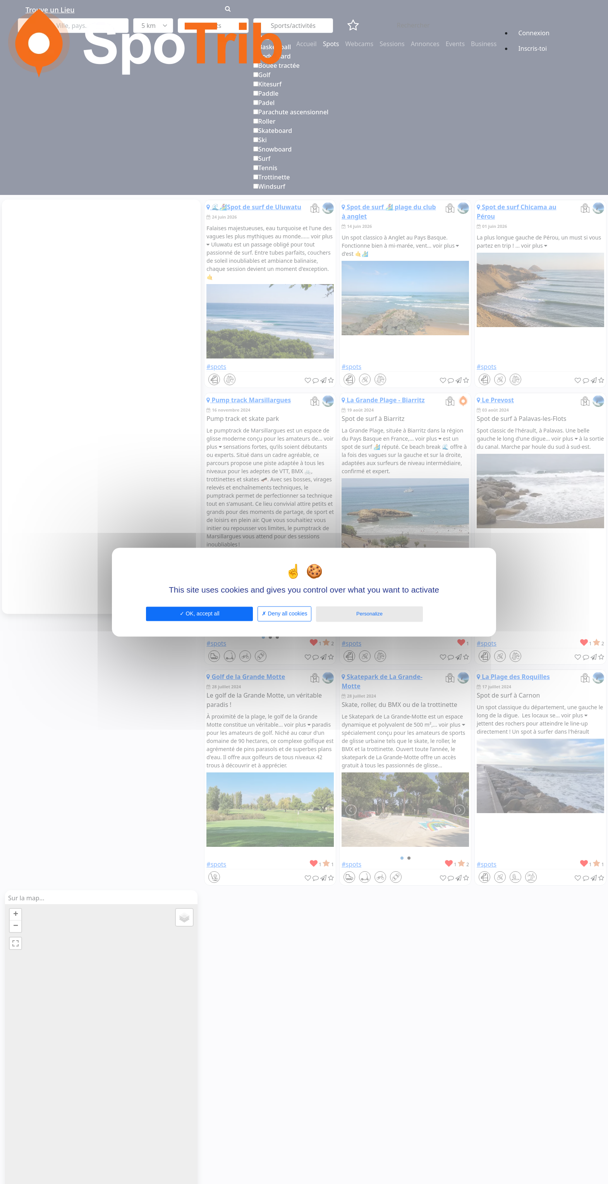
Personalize (369, 614)
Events (455, 44)
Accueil (306, 44)
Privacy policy (445, 613)
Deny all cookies (284, 613)
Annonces (425, 44)
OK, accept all (200, 613)
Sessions (392, 44)
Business (483, 44)
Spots (331, 44)
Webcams (359, 44)
